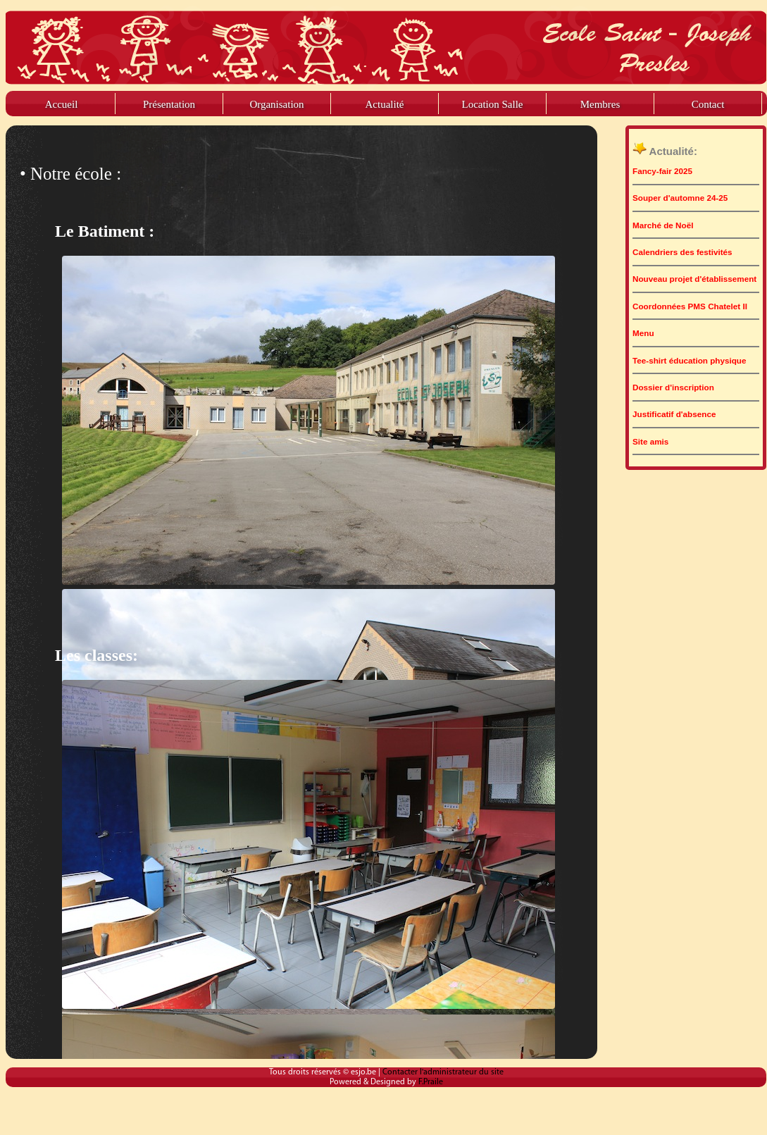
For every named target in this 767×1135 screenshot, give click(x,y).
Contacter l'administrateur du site (443, 1072)
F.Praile (430, 1082)
